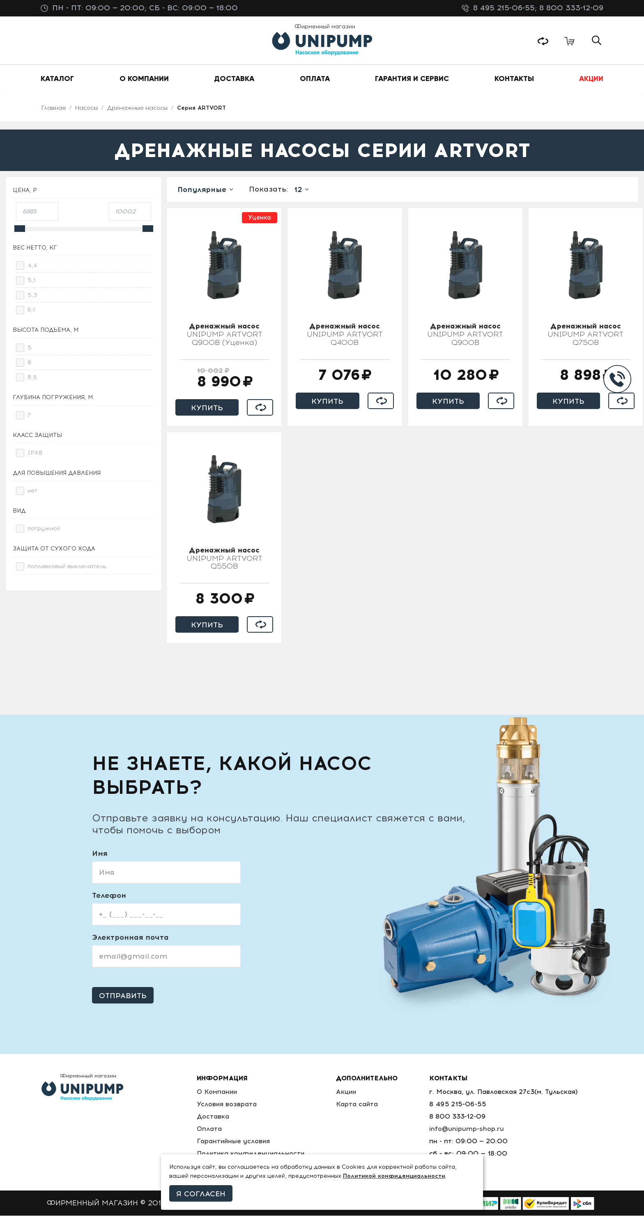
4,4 (32, 265)
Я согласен (200, 1193)
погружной (44, 528)
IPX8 (35, 453)
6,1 (31, 310)
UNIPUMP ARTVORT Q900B (465, 335)
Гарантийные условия (233, 1141)
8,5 (32, 377)
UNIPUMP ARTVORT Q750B (585, 335)
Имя (99, 853)
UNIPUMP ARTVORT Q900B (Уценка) (224, 335)
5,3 (32, 295)
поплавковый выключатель (67, 566)
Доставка (212, 1117)
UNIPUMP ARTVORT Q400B (345, 335)
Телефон (109, 895)
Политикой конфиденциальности (394, 1175)
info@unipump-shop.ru (467, 1129)
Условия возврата (226, 1104)
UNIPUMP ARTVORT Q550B (224, 559)
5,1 (32, 280)
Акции (347, 1092)
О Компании (217, 1092)
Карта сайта (358, 1104)
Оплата (209, 1129)
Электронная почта (130, 937)
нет (32, 491)
